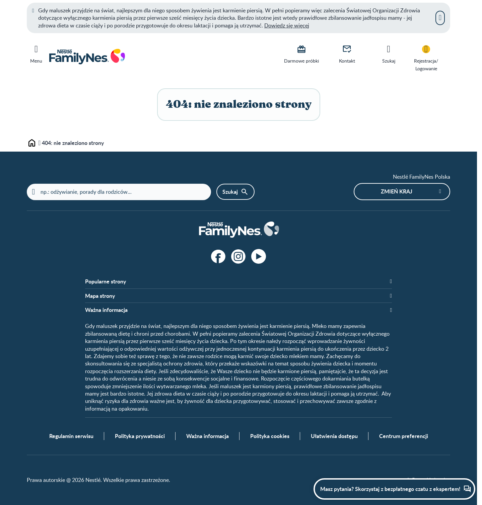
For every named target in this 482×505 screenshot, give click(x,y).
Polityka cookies (269, 436)
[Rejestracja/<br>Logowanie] (426, 57)
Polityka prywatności (140, 436)
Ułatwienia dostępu (334, 436)
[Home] (238, 230)
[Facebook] (218, 256)
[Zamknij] (440, 18)
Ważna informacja (207, 436)
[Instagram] (238, 256)
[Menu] (36, 53)
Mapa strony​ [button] (100, 296)
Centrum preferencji (403, 436)
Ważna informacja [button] (106, 310)
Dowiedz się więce (286, 25)
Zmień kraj (396, 191)
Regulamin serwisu (71, 436)
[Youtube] (258, 256)
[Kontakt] (347, 54)
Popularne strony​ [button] (105, 281)
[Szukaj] (388, 54)
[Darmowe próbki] (301, 54)
